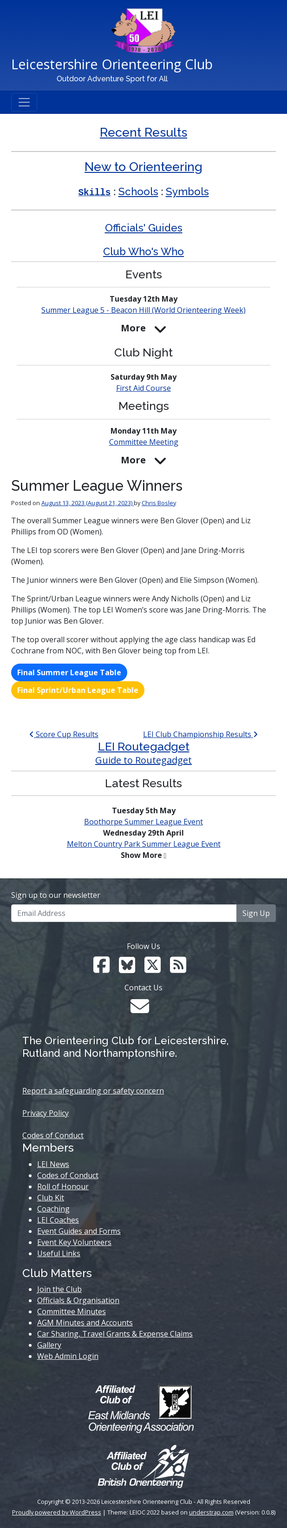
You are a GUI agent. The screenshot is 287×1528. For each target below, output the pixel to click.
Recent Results (143, 132)
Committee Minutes (71, 1311)
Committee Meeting (143, 442)
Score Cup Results (63, 734)
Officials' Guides (144, 228)
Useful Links (58, 1253)
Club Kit (50, 1197)
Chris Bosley (159, 503)
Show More (141, 855)
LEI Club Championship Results (200, 734)
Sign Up (256, 913)
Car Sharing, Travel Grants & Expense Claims (115, 1334)
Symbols (187, 191)
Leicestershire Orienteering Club (112, 64)
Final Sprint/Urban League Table (77, 690)
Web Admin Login (67, 1356)
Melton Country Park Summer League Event (144, 844)
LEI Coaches (58, 1220)
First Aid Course (143, 388)
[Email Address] (124, 913)
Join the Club (59, 1289)
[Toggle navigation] (24, 102)
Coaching (53, 1209)
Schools (138, 191)
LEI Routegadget (143, 746)
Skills (94, 193)
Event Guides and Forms (79, 1231)
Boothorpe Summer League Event (143, 822)
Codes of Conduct (53, 1135)
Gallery (49, 1345)
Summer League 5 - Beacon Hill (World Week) (143, 310)
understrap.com (211, 1512)
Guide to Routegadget (143, 760)
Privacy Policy (45, 1113)
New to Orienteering (143, 166)
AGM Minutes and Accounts (85, 1322)
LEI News (53, 1164)
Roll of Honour (63, 1186)
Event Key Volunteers (74, 1242)
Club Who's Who (143, 251)
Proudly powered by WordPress (56, 1512)
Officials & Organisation (78, 1300)
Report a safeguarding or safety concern (93, 1091)
